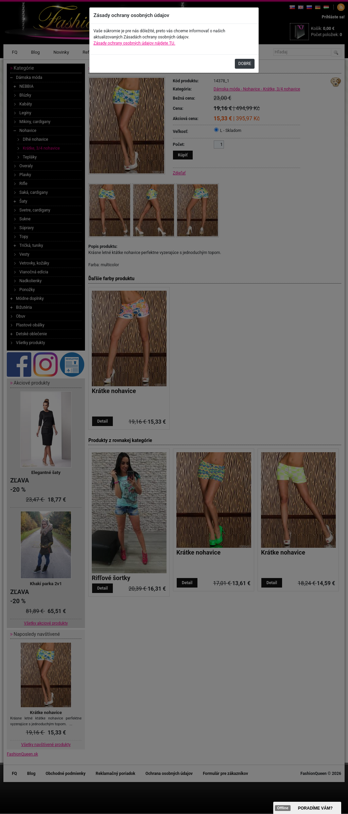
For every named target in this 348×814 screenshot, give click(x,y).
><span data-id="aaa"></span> (307, 808)
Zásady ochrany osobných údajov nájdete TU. (134, 43)
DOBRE (244, 63)
